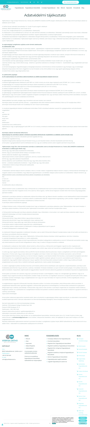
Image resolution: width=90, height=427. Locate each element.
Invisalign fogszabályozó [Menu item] (48, 8)
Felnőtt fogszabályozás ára (83, 384)
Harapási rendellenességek (83, 341)
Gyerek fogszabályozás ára (83, 376)
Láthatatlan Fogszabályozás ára (83, 366)
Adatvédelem (30, 348)
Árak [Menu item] (58, 8)
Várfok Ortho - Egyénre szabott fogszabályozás (14, 423)
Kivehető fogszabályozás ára (83, 391)
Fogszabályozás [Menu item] (19, 8)
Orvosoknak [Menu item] (77, 8)
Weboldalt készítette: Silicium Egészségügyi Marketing (61, 423)
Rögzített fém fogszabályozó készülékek (59, 343)
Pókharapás (82, 355)
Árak (27, 341)
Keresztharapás (83, 349)
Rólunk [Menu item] (62, 8)
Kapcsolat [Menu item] (69, 8)
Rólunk (28, 338)
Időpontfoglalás (30, 346)
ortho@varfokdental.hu (9, 359)
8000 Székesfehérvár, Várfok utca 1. (12, 351)
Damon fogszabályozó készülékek (57, 357)
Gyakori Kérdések (83, 371)
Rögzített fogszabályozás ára (83, 405)
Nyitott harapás (83, 352)
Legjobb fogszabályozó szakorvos (57, 361)
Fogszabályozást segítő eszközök (57, 359)
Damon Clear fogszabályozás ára (83, 398)
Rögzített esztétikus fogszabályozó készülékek (61, 346)
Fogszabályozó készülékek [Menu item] (33, 8)
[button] (70, 2)
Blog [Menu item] (83, 8)
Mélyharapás (82, 346)
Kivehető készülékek (54, 341)
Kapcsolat (29, 343)
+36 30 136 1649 (6, 355)
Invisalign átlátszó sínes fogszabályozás (59, 338)
